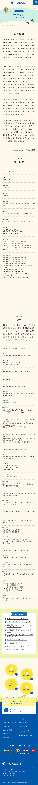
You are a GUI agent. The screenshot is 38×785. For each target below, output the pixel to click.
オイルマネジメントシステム (28, 731)
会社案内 (22, 719)
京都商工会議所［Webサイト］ (17, 640)
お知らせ (5, 734)
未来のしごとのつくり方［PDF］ (17, 619)
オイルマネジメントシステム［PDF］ (19, 622)
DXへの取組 (23, 726)
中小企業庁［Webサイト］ (15, 643)
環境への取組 (23, 722)
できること (5, 726)
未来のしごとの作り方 (9, 722)
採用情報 (7, 730)
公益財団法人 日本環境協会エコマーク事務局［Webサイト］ (20, 636)
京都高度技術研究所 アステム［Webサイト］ (20, 631)
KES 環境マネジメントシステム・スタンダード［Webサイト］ (20, 626)
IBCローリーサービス (28, 735)
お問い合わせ (6, 737)
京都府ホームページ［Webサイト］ (18, 646)
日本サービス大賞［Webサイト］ (17, 649)
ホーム (6, 25)
